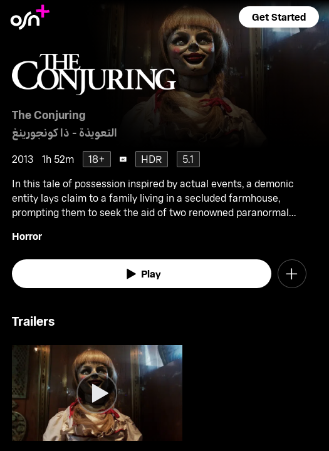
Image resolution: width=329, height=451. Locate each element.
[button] (279, 17)
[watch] (141, 273)
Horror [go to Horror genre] (27, 236)
